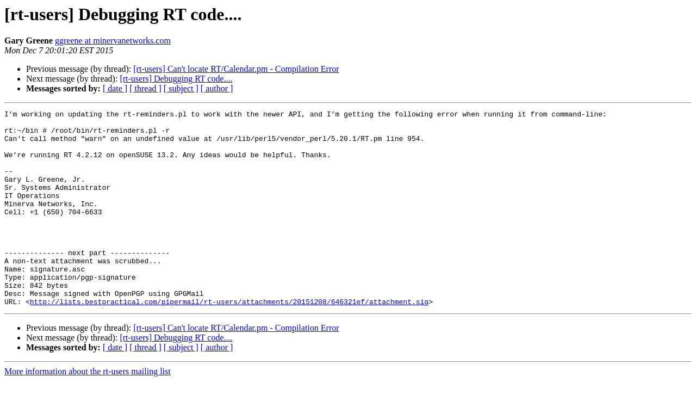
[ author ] (217, 88)
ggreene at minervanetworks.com (113, 40)
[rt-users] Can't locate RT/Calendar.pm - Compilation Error (236, 68)
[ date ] (115, 88)
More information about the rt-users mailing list (87, 410)
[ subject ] (181, 88)
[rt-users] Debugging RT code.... (176, 78)
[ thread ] (145, 88)
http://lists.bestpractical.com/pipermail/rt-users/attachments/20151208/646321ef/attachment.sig (229, 340)
